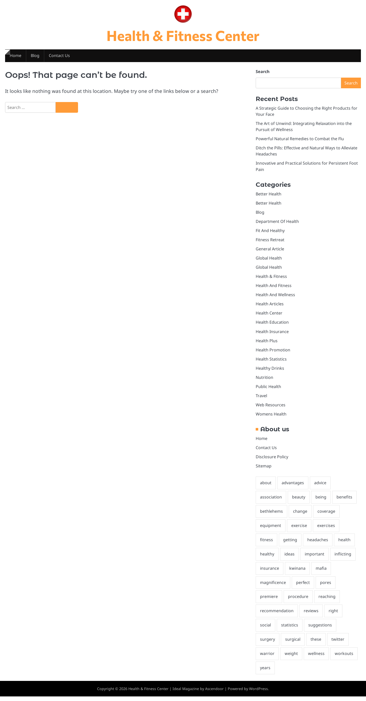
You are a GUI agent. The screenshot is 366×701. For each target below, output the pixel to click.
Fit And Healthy (270, 231)
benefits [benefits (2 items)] (344, 500)
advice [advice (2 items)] (320, 486)
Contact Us (59, 56)
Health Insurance (272, 333)
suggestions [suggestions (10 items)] (320, 629)
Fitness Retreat (270, 241)
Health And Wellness (275, 296)
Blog (35, 56)
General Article (270, 250)
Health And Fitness (274, 287)
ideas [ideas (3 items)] (289, 558)
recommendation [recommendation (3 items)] (277, 615)
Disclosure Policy (272, 459)
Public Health (268, 389)
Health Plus (267, 343)
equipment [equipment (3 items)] (270, 529)
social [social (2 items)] (265, 629)
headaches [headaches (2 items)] (317, 543)
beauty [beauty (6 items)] (298, 500)
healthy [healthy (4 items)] (267, 558)
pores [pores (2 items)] (325, 586)
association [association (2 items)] (271, 500)
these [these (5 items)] (316, 644)
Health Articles (270, 305)
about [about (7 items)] (265, 486)
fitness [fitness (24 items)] (266, 543)
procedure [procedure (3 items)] (298, 601)
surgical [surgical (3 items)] (292, 644)
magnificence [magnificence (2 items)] (273, 586)
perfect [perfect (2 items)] (303, 586)
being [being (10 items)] (320, 500)
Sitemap (263, 469)
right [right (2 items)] (333, 615)
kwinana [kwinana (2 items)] (297, 572)
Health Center (269, 315)
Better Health (269, 194)
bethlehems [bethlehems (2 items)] (271, 515)
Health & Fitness (271, 278)
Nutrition (264, 379)
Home (15, 56)
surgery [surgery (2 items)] (267, 644)
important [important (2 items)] (314, 558)
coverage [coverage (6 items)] (326, 515)
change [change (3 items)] (300, 515)
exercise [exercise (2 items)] (299, 529)
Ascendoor (214, 693)
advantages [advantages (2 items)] (293, 486)
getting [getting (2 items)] (290, 543)
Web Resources (270, 407)
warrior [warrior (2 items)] (267, 658)
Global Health (269, 259)
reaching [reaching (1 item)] (327, 601)
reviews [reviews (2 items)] (311, 615)
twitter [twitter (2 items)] (337, 644)
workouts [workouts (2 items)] (344, 658)
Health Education (272, 324)
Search (262, 72)
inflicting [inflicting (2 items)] (342, 558)
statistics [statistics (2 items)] (289, 629)
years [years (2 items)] (265, 672)
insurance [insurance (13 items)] (269, 572)
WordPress (258, 693)
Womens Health (271, 416)
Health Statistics (271, 361)
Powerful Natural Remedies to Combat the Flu (300, 139)
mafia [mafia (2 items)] (321, 572)
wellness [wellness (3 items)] (316, 658)
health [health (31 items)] (344, 543)
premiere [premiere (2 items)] (269, 601)
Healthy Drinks (270, 370)
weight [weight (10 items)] (291, 658)
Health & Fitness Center (183, 35)
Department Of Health (277, 222)
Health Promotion (273, 352)
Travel (261, 398)
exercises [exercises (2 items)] (326, 529)
